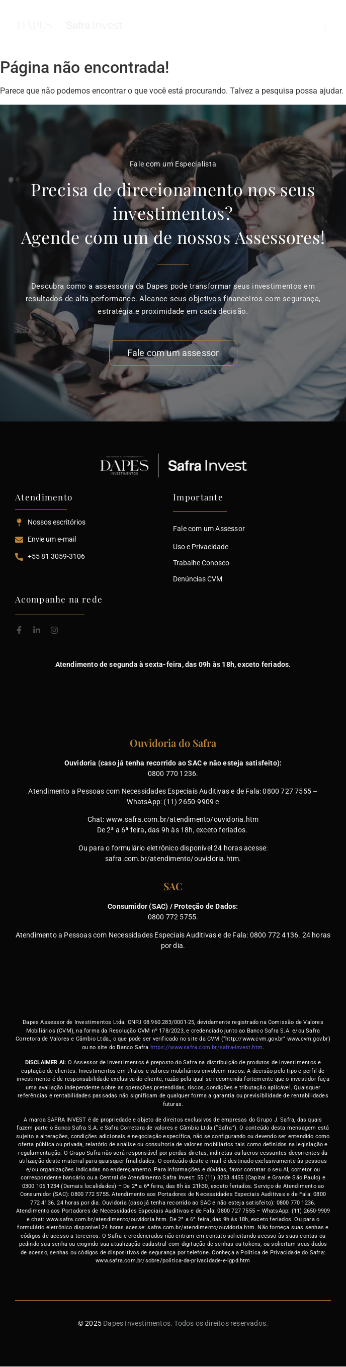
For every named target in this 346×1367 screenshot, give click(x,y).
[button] (287, 27)
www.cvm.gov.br (307, 1039)
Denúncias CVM (197, 579)
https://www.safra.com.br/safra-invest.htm (206, 1047)
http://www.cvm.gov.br (254, 1039)
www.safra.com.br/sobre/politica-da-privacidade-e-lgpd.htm (173, 1260)
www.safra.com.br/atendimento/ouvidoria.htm (182, 819)
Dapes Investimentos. (137, 1323)
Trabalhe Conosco (201, 563)
